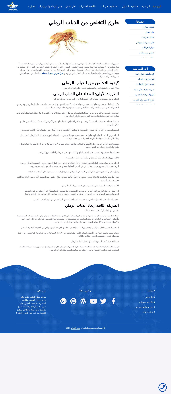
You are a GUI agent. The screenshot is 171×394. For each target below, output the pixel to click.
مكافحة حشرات (146, 302)
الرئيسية (157, 6)
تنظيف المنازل (129, 6)
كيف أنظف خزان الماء (144, 84)
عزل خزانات (148, 312)
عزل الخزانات (148, 58)
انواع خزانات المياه (146, 90)
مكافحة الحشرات (87, 6)
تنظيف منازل (148, 37)
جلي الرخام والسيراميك (50, 6)
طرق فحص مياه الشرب (143, 110)
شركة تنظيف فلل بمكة (144, 100)
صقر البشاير (75, 328)
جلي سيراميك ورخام (145, 53)
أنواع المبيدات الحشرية (144, 105)
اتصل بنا (32, 6)
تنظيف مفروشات (146, 63)
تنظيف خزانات (108, 6)
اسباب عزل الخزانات (145, 95)
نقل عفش (70, 6)
